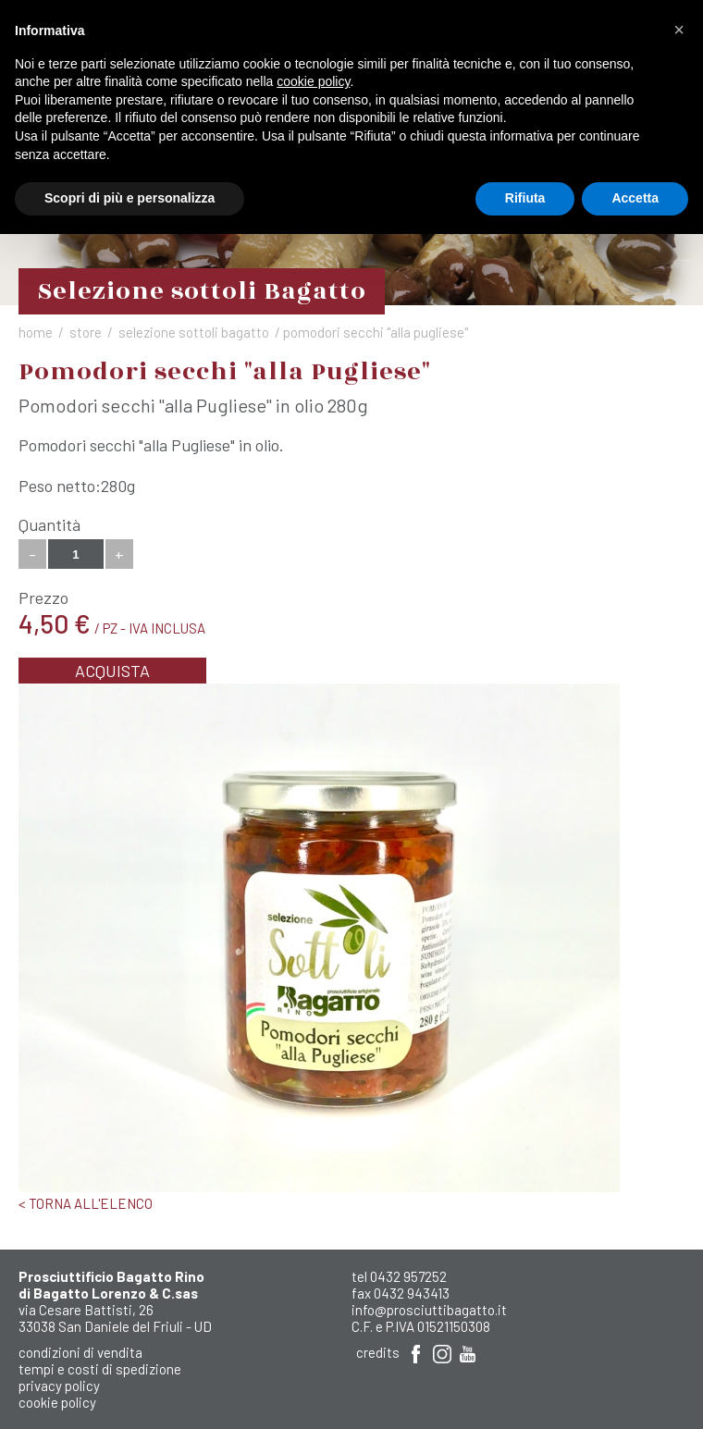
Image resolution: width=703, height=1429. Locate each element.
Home (35, 332)
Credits (378, 1352)
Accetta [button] (635, 198)
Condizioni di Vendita (80, 1352)
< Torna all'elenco (85, 1203)
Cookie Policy (57, 1402)
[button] (679, 29)
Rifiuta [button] (525, 198)
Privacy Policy (59, 1385)
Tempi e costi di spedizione (99, 1369)
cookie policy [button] (313, 81)
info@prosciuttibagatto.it (429, 1309)
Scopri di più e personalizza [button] (129, 198)
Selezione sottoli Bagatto (193, 332)
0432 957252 (408, 1276)
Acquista (112, 670)
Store (85, 332)
